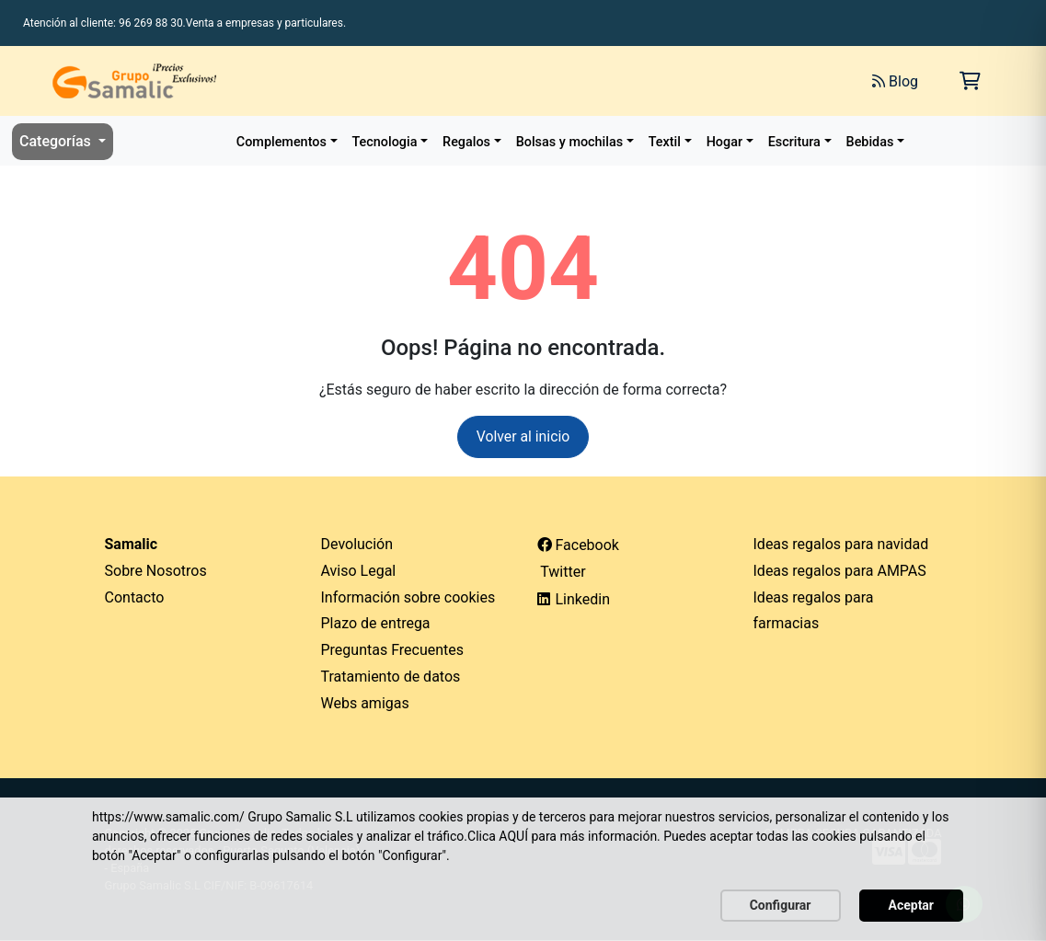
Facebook (578, 545)
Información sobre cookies (408, 597)
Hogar (724, 142)
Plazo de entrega (376, 624)
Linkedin (574, 599)
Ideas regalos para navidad (841, 544)
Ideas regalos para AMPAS (839, 571)
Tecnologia (385, 142)
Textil (665, 142)
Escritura (794, 142)
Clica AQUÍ (497, 836)
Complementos (281, 142)
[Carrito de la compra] (970, 81)
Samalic (131, 544)
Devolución (357, 544)
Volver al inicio (523, 436)
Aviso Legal (359, 571)
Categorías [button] (57, 141)
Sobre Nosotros (156, 571)
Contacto (135, 597)
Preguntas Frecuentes (393, 651)
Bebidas (870, 142)
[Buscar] (652, 80)
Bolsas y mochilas (569, 142)
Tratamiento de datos (391, 676)
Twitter (561, 571)
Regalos (466, 142)
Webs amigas (365, 703)
